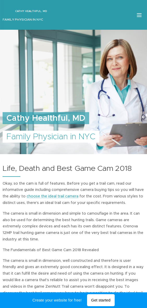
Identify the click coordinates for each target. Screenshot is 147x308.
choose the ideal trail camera (52, 196)
